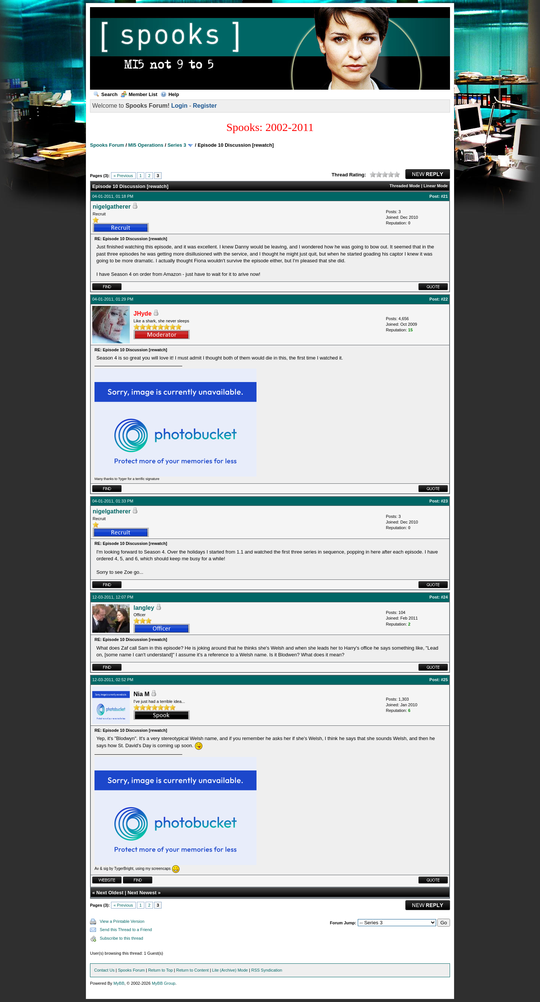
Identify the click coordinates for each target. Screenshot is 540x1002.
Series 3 (177, 145)
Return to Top (160, 970)
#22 (444, 299)
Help (169, 94)
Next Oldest (109, 892)
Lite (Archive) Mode (230, 970)
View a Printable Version (122, 921)
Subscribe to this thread (121, 938)
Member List (139, 94)
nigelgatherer (111, 206)
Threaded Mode (405, 186)
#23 (444, 501)
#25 (444, 679)
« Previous (123, 175)
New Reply (427, 174)
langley (144, 608)
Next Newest (142, 892)
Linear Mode (435, 186)
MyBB (118, 983)
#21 (444, 196)
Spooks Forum (107, 145)
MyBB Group (164, 983)
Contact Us (104, 970)
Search (105, 94)
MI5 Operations (146, 145)
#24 (444, 597)
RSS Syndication (266, 970)
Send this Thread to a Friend (126, 929)
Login (179, 105)
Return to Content (192, 970)
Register (205, 105)
